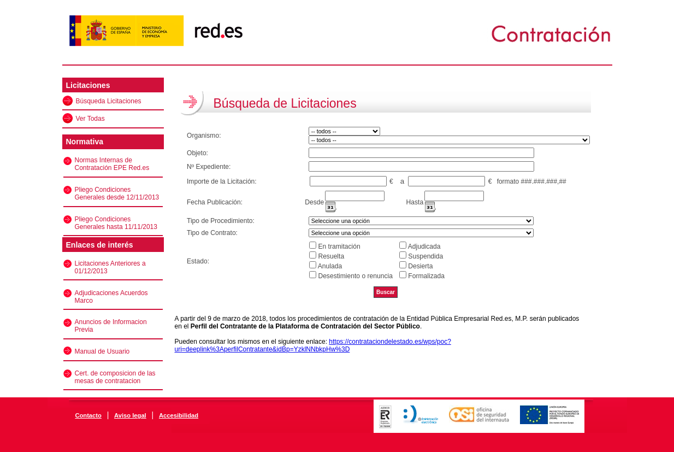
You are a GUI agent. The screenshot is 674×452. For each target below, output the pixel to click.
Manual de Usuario (102, 351)
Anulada (330, 266)
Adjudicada (424, 246)
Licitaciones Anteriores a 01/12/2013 (110, 267)
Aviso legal (130, 415)
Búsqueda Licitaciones (108, 101)
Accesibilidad (178, 415)
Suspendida (425, 256)
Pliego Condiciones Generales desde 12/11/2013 (117, 193)
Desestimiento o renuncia (355, 276)
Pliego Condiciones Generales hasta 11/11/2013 (116, 223)
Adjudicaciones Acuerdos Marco (111, 296)
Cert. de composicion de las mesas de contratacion (115, 377)
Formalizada (426, 276)
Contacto (88, 415)
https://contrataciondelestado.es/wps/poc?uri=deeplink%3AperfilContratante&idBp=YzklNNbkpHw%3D (313, 345)
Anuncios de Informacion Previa (111, 325)
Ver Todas (90, 118)
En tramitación (339, 246)
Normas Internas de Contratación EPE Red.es (112, 164)
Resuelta (331, 256)
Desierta (420, 266)
